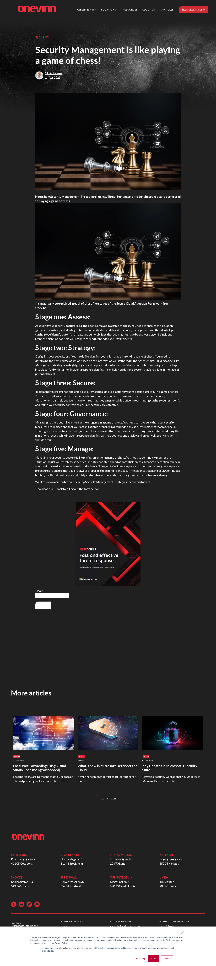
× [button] (182, 932)
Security (42, 37)
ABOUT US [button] (148, 9)
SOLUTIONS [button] (108, 9)
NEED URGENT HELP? (193, 9)
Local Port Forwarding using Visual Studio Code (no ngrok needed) (39, 768)
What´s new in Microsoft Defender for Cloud (107, 768)
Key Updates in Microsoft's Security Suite (169, 768)
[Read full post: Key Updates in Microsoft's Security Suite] (172, 733)
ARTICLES (167, 9)
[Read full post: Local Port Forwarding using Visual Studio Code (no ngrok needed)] (43, 733)
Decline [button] (167, 958)
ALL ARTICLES (108, 798)
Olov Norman (53, 73)
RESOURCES (130, 9)
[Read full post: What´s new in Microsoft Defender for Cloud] (108, 733)
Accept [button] (153, 958)
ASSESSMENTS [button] (86, 9)
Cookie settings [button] (139, 958)
